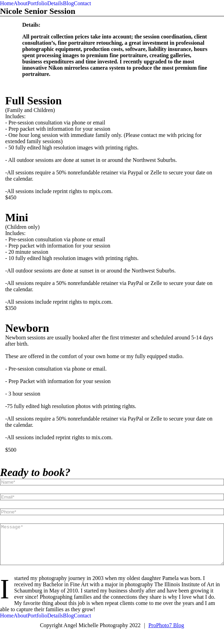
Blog (68, 3)
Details (55, 3)
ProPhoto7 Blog (166, 625)
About (20, 3)
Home (7, 3)
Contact (82, 3)
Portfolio (37, 3)
